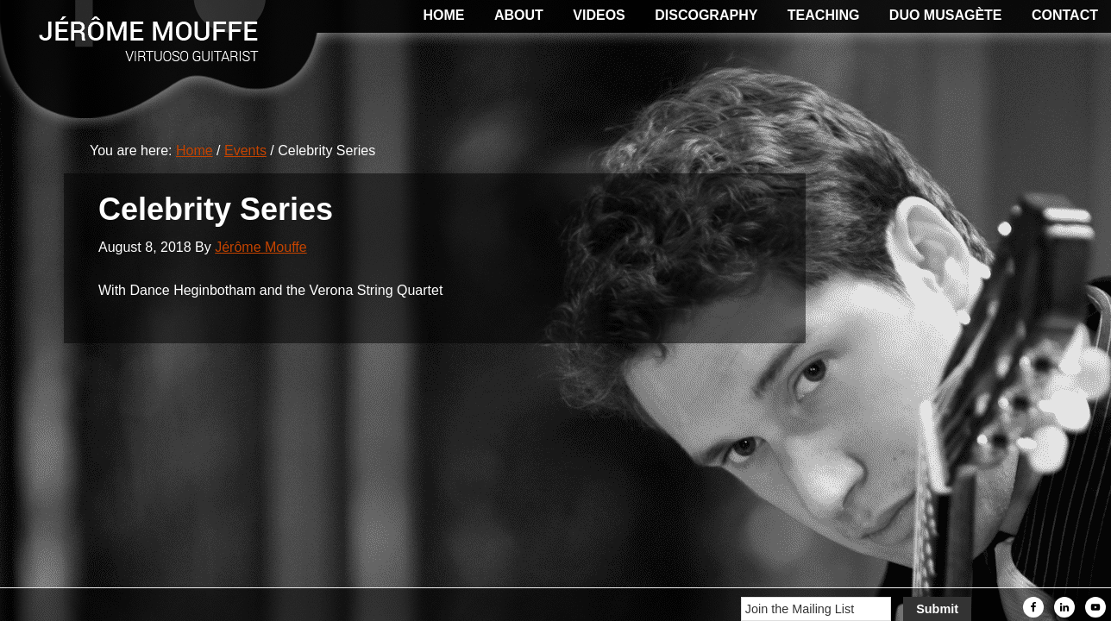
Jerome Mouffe (129, 34)
